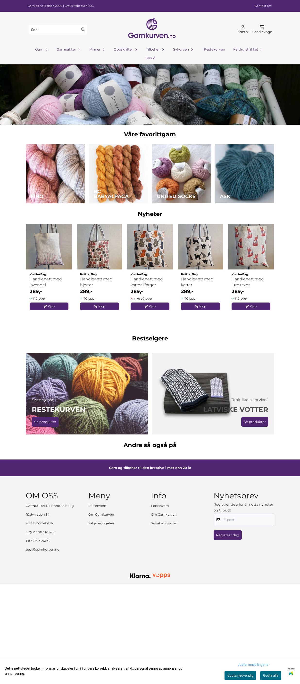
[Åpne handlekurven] (262, 29)
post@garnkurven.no (42, 649)
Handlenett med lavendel (46, 282)
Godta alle (270, 675)
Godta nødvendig (240, 675)
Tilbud (150, 58)
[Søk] (58, 30)
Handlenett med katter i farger (147, 282)
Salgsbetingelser (101, 623)
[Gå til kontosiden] (242, 29)
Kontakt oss (263, 6)
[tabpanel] (49, 267)
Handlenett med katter (197, 282)
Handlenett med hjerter (96, 282)
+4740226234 (40, 641)
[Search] (83, 29)
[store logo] (151, 29)
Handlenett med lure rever (248, 282)
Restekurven (214, 49)
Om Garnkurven (101, 614)
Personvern (97, 606)
